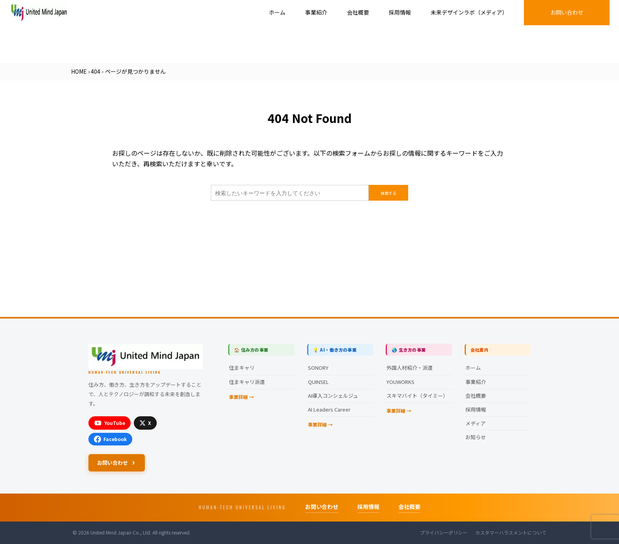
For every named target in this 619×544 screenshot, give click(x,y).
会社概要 (358, 12)
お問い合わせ (566, 12)
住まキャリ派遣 (247, 382)
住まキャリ (242, 367)
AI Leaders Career (329, 409)
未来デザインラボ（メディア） (469, 12)
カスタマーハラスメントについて (510, 532)
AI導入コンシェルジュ (333, 395)
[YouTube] (109, 423)
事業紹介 (316, 12)
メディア (475, 423)
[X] (145, 423)
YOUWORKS (400, 382)
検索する (388, 193)
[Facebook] (110, 439)
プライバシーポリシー (443, 532)
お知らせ (475, 437)
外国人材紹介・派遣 (409, 367)
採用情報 (400, 12)
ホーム (277, 12)
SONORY (318, 367)
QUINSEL (318, 382)
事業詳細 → (241, 396)
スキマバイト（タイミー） (417, 395)
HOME (79, 71)
